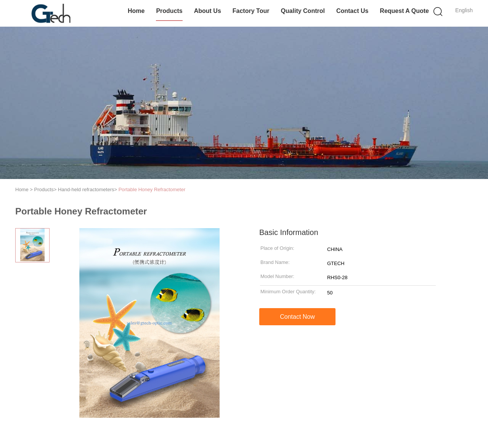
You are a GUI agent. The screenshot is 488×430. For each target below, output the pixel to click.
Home (136, 11)
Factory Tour (251, 11)
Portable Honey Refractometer (152, 189)
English (464, 10)
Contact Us (352, 11)
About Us (207, 11)
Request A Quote (404, 11)
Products (169, 11)
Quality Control (303, 11)
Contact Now (297, 316)
